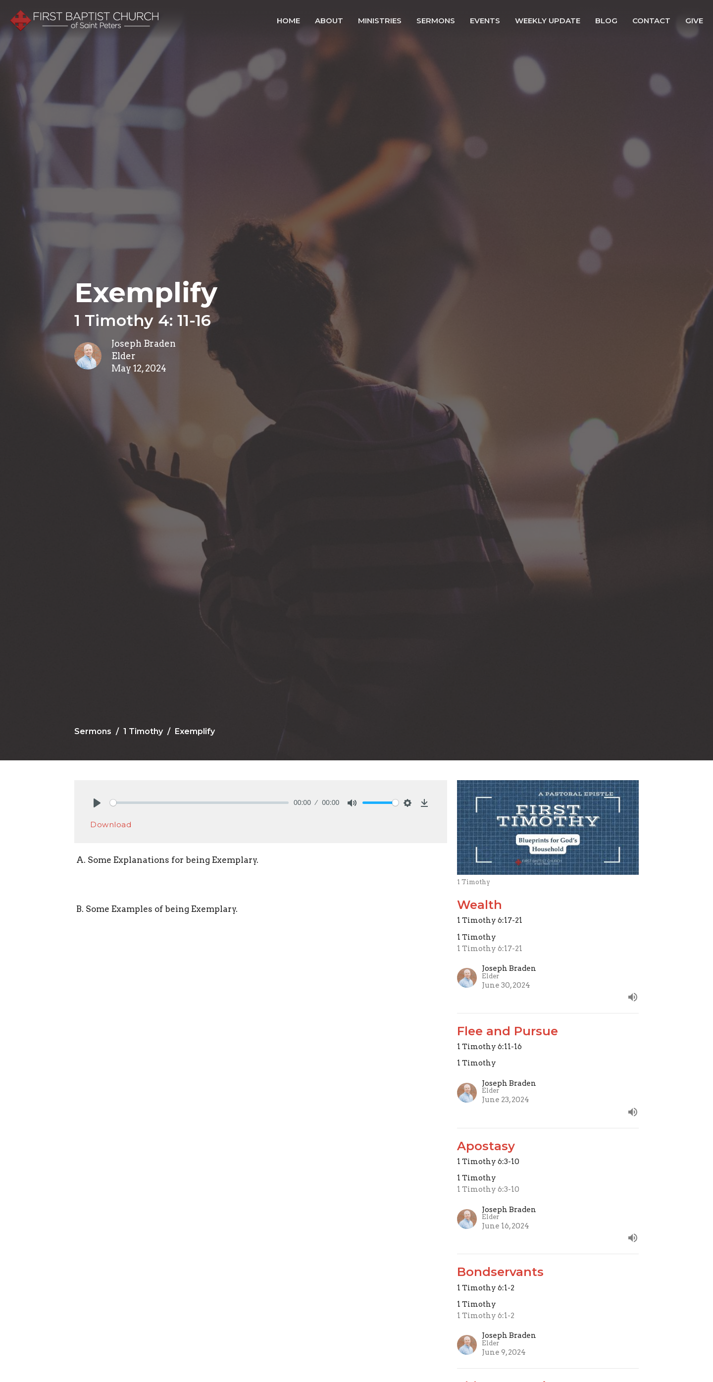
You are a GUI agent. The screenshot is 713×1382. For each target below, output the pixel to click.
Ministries (380, 20)
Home (288, 20)
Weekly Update (547, 20)
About (329, 20)
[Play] (97, 803)
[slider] (199, 802)
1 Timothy (143, 731)
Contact (651, 20)
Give (694, 20)
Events (485, 20)
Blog (606, 20)
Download (110, 824)
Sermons (435, 20)
